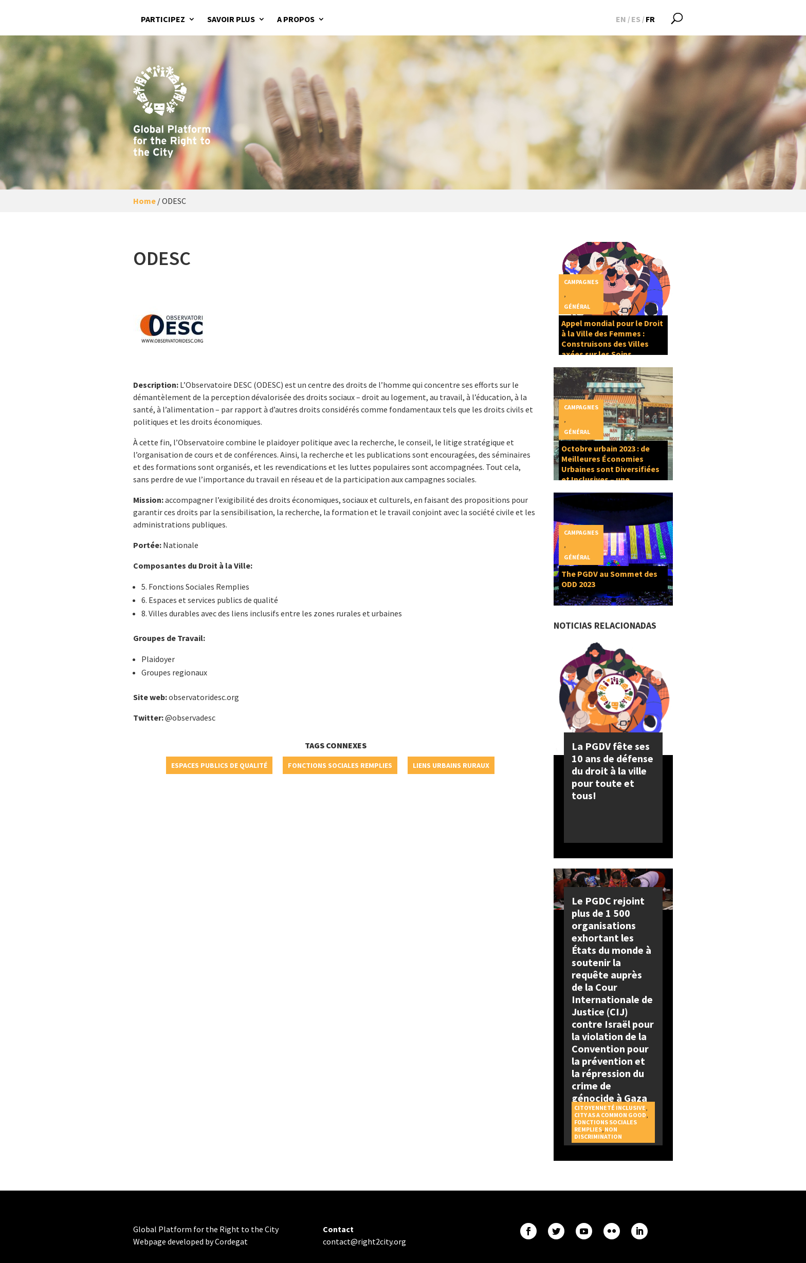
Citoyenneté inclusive (610, 1107)
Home (144, 201)
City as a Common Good (610, 1115)
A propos (296, 19)
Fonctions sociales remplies (340, 765)
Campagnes (581, 282)
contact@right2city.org (364, 1241)
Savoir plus (231, 19)
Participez (163, 19)
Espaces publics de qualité (219, 765)
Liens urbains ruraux (451, 765)
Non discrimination (598, 1132)
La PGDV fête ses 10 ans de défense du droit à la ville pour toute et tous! (612, 771)
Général (577, 306)
